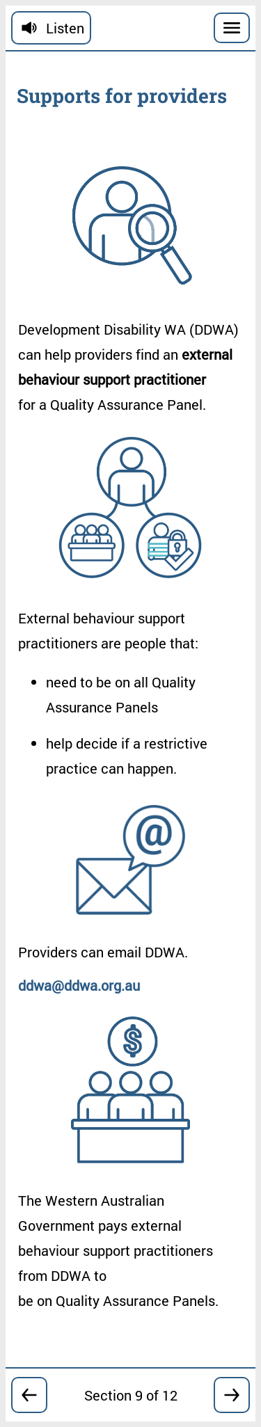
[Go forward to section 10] (232, 1395)
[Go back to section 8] (29, 1395)
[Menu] (232, 28)
